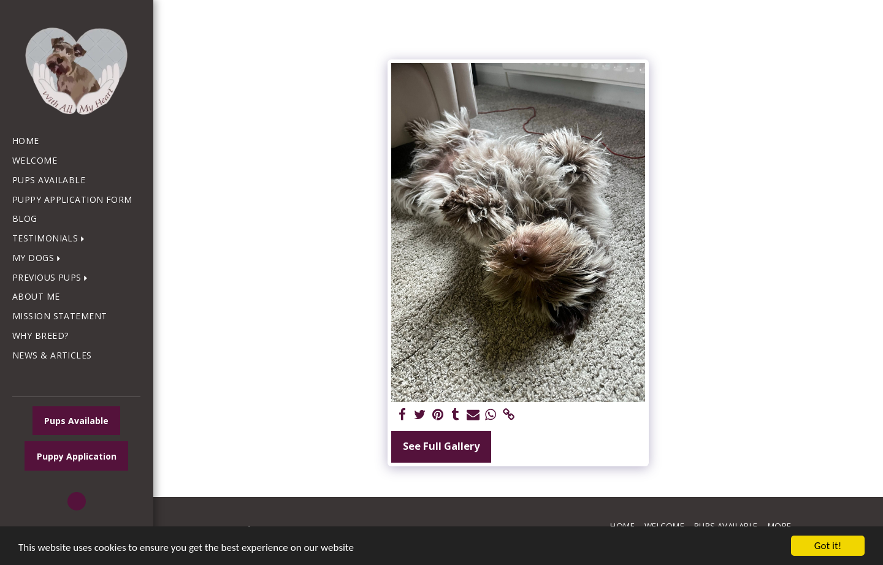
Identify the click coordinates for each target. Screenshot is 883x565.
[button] (51, 238)
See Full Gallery (441, 446)
